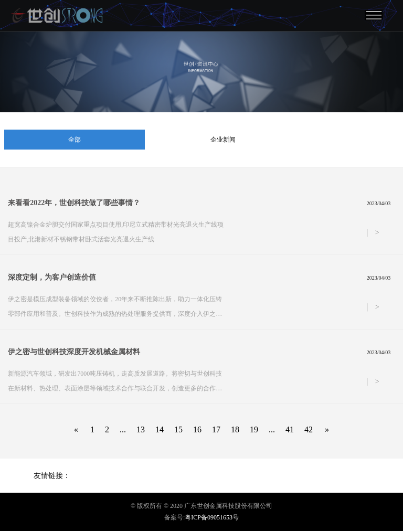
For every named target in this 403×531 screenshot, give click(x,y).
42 (308, 429)
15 (178, 429)
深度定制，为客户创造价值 (52, 277)
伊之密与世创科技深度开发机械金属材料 (74, 352)
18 (235, 429)
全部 (74, 139)
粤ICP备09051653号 (212, 517)
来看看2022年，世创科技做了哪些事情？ (74, 203)
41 (289, 429)
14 (159, 429)
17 (216, 429)
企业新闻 (223, 139)
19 (254, 429)
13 (140, 429)
